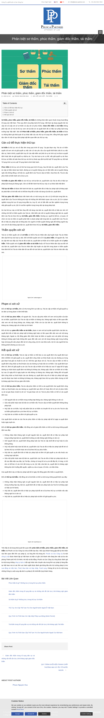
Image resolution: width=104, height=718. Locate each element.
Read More (20, 709)
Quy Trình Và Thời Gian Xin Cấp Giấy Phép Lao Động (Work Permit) (32, 616)
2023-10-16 (7, 96)
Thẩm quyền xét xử (10, 110)
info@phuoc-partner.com (77, 2)
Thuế (19, 568)
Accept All (31, 714)
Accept (17, 714)
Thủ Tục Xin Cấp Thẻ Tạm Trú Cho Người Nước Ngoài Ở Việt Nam (31, 608)
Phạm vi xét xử (9, 112)
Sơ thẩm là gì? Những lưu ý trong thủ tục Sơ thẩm (26, 599)
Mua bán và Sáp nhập (30, 568)
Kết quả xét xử (9, 114)
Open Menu (100, 32)
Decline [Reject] (44, 714)
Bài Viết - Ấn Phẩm (45, 96)
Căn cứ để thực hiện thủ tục (13, 108)
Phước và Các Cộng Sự (54, 554)
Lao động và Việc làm (9, 568)
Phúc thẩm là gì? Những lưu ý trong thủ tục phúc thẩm (27, 583)
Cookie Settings (86, 714)
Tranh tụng (43, 568)
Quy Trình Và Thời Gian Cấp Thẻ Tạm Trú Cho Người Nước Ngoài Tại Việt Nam (35, 632)
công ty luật (6, 556)
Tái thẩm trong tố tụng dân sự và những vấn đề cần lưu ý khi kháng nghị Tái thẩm (36, 624)
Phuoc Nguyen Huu (22, 96)
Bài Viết (35, 96)
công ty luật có (20, 562)
